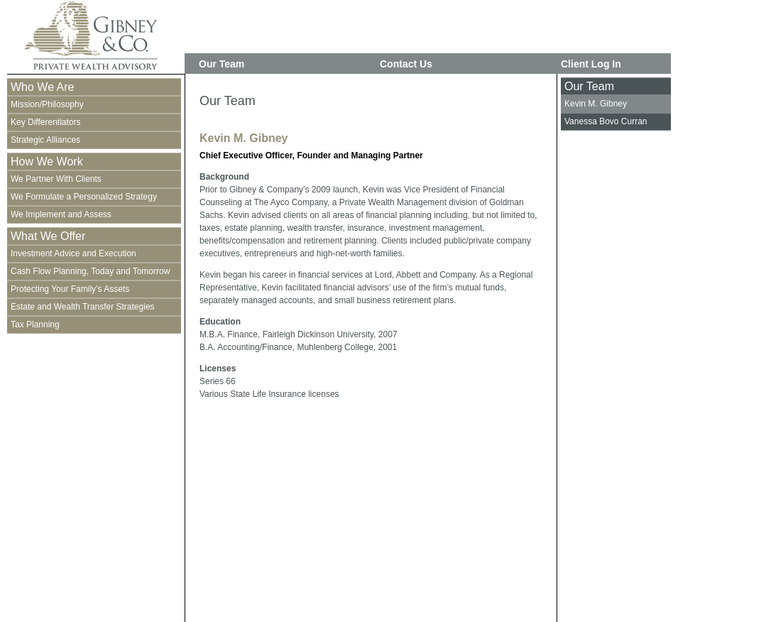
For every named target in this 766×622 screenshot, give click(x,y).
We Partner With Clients (56, 179)
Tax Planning (35, 324)
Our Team (221, 64)
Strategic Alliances (45, 140)
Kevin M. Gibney (595, 104)
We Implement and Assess (61, 214)
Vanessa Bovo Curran (605, 121)
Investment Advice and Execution (73, 253)
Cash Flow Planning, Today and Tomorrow (90, 271)
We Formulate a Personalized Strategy (84, 197)
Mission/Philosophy (47, 104)
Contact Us (406, 64)
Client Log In (591, 64)
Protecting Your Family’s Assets (70, 289)
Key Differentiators (46, 122)
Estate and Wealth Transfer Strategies (83, 307)
